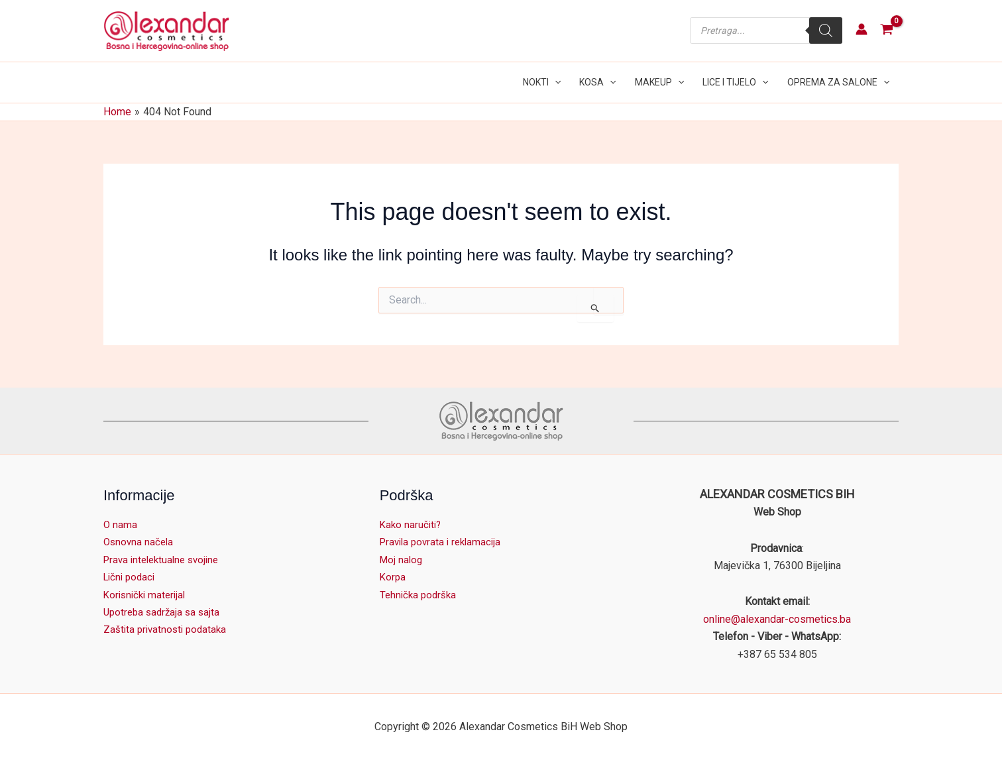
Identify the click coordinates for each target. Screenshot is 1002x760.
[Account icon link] (861, 29)
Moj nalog (402, 559)
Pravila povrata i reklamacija (444, 541)
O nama (120, 524)
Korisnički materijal (147, 594)
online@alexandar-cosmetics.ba (777, 619)
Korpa (393, 576)
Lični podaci (131, 576)
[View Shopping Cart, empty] (886, 30)
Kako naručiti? (412, 524)
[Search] (825, 30)
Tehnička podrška (420, 594)
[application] (555, 82)
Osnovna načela (139, 541)
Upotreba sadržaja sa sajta (164, 612)
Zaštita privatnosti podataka (167, 629)
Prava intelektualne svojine (165, 559)
